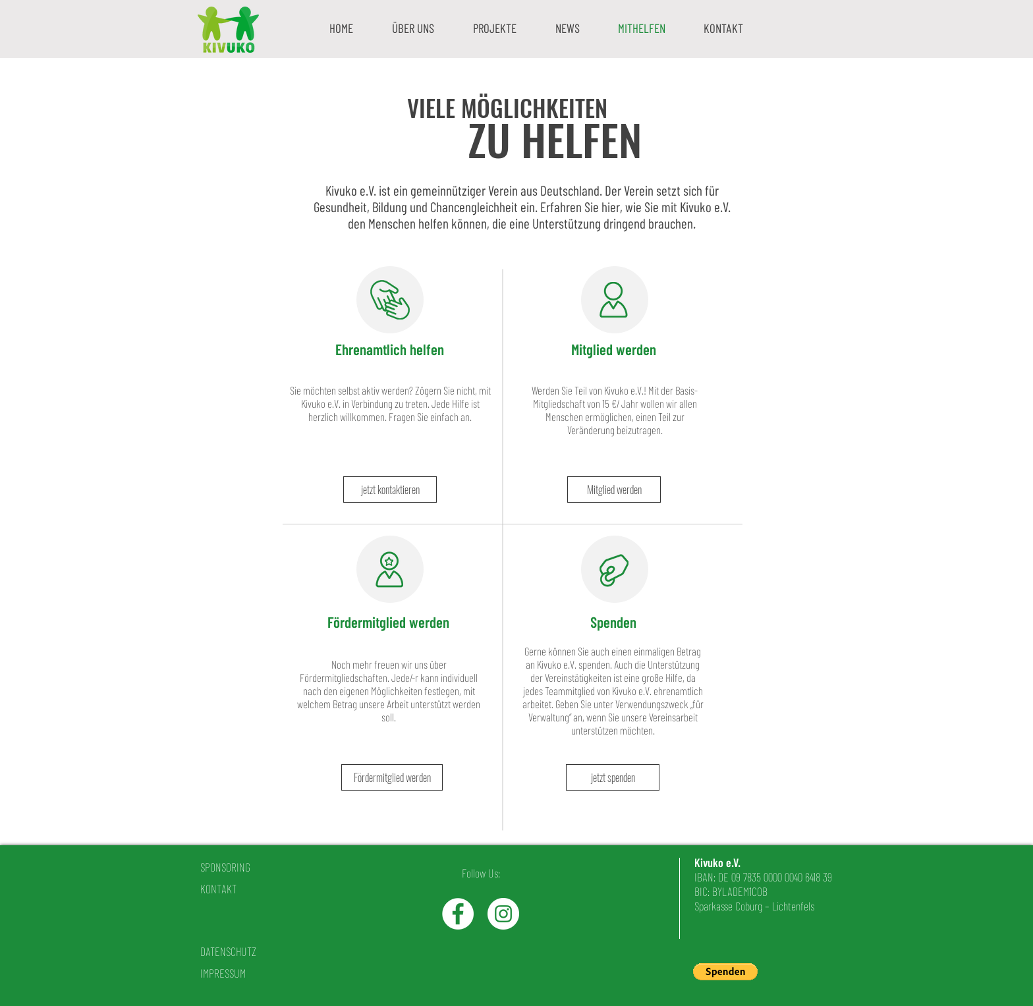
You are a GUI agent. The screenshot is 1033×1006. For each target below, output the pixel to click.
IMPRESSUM (223, 973)
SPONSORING (225, 867)
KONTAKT (218, 888)
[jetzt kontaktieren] (390, 489)
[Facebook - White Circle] (458, 914)
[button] (412, 28)
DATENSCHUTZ (228, 951)
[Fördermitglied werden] (392, 777)
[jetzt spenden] (612, 777)
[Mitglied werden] (614, 489)
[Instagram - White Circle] (503, 914)
